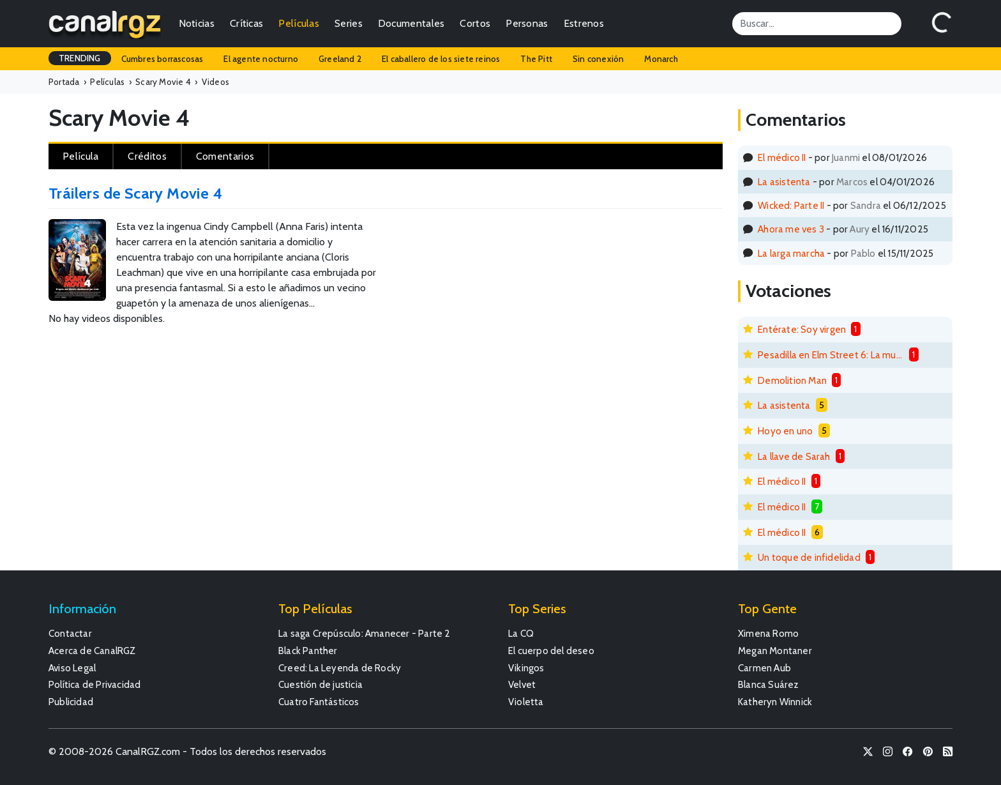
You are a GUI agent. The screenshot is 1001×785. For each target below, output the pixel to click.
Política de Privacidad (94, 684)
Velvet (522, 684)
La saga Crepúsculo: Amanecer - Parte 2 (364, 633)
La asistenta (784, 182)
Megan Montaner (775, 650)
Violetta (526, 702)
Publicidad (71, 702)
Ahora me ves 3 (791, 229)
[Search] (816, 23)
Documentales (411, 23)
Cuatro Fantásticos (318, 702)
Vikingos (526, 668)
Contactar (70, 633)
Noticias (196, 23)
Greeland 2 (340, 59)
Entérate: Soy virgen (802, 329)
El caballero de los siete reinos (441, 59)
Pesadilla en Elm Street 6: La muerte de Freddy (831, 355)
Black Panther (308, 650)
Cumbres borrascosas (162, 59)
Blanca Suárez (768, 684)
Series (349, 23)
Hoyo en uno (785, 431)
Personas (527, 23)
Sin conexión (598, 59)
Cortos (475, 23)
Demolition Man (792, 380)
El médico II (782, 157)
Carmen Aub (764, 668)
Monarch (660, 59)
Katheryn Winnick (775, 702)
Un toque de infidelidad (809, 557)
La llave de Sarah (794, 456)
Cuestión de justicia (320, 684)
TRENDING (80, 58)
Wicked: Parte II (791, 205)
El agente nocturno (260, 59)
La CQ (521, 633)
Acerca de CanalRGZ (92, 650)
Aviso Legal (72, 668)
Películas (298, 23)
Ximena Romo (768, 633)
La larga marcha (791, 253)
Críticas (246, 23)
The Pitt (536, 59)
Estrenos (584, 23)
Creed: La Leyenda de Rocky (339, 668)
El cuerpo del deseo (551, 650)
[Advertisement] (576, 261)
